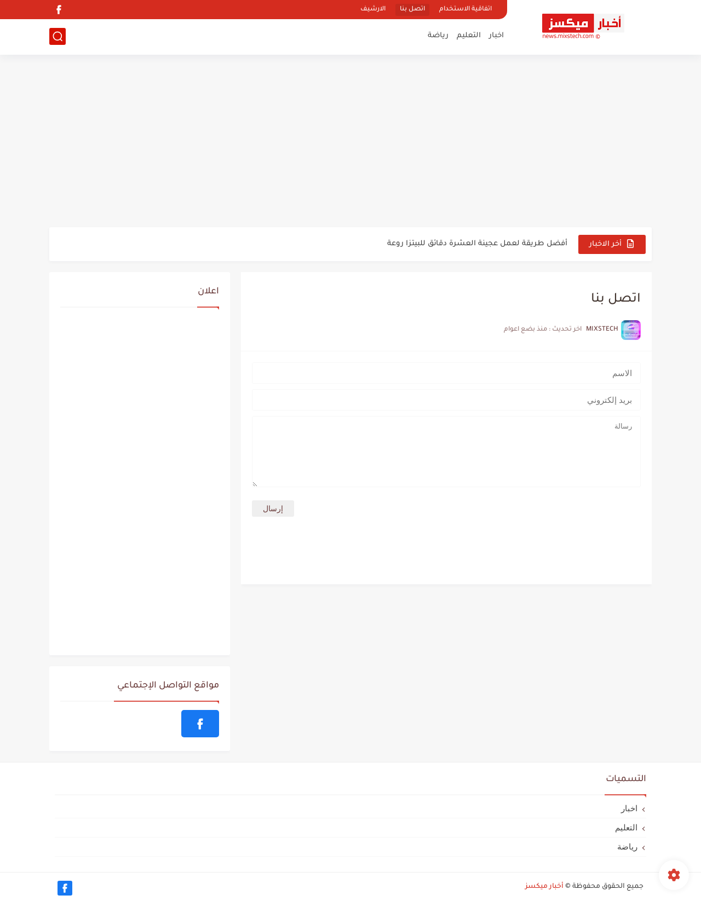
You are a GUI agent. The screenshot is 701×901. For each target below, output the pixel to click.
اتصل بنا (412, 9)
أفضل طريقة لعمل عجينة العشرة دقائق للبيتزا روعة (477, 244)
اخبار (496, 36)
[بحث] (57, 36)
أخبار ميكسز (544, 887)
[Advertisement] (350, 142)
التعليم (469, 36)
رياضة (438, 36)
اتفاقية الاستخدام (465, 9)
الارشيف (373, 9)
